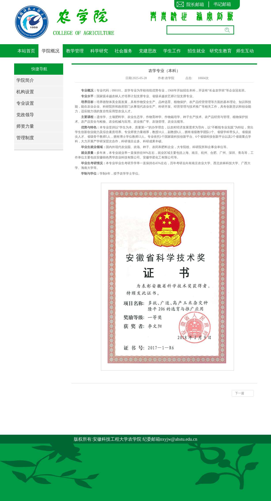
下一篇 (239, 393)
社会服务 (123, 50)
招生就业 (196, 50)
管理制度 (25, 137)
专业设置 (25, 103)
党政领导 (25, 114)
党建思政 (148, 50)
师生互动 (245, 50)
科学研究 (99, 50)
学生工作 (172, 50)
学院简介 (25, 80)
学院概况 (50, 50)
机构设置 (25, 91)
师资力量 (25, 126)
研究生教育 (221, 50)
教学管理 (75, 50)
